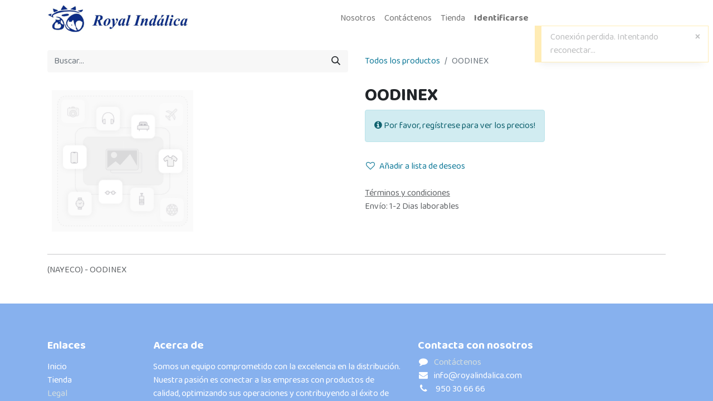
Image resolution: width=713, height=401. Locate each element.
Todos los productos (402, 61)
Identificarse (501, 18)
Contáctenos (457, 362)
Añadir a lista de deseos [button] (415, 166)
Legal (57, 393)
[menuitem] (358, 18)
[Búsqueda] (336, 61)
